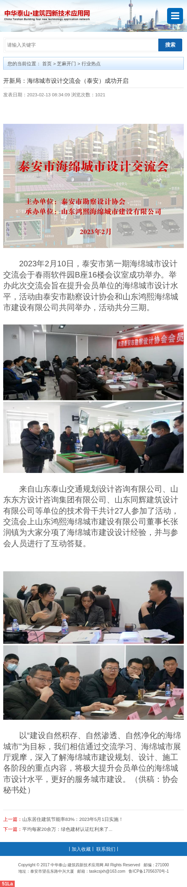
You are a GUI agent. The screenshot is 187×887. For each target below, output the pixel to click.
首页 (47, 63)
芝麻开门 (66, 63)
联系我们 (105, 849)
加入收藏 (81, 849)
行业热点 (91, 63)
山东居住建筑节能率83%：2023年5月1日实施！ (72, 819)
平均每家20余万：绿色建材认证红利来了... (67, 829)
